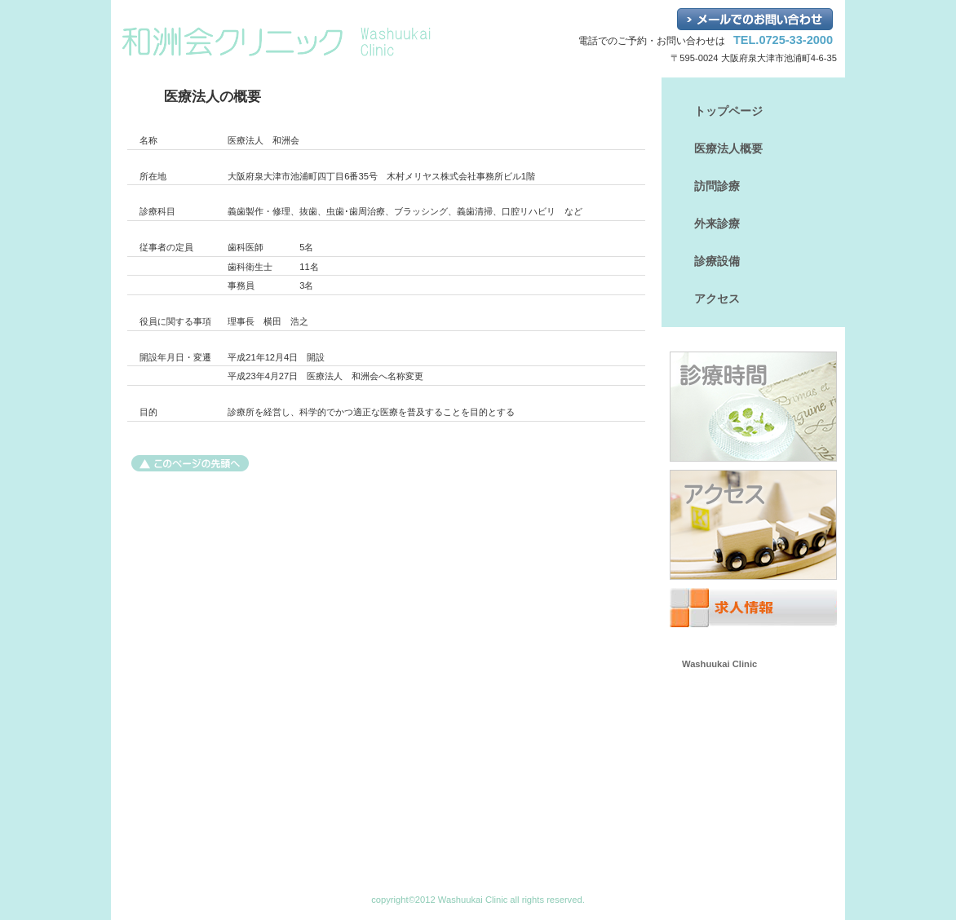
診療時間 (753, 407)
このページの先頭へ (190, 463)
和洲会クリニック (295, 41)
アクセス (753, 525)
